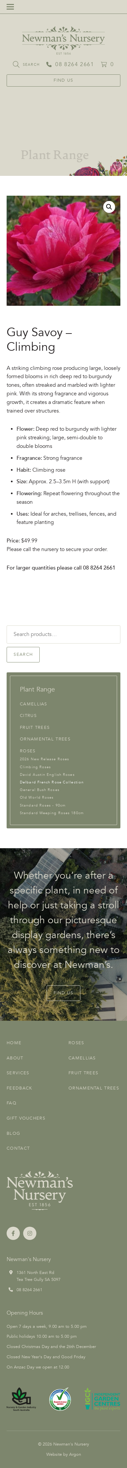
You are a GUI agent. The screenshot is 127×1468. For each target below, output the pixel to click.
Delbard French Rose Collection (52, 782)
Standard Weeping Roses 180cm (52, 813)
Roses (28, 751)
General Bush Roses (40, 790)
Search (23, 654)
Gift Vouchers (26, 1118)
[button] (109, 207)
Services (18, 1073)
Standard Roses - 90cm (42, 805)
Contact (18, 1148)
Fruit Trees (35, 727)
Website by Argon (63, 1454)
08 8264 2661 (29, 1289)
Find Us (63, 80)
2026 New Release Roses (44, 759)
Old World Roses (37, 797)
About (15, 1058)
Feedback (19, 1088)
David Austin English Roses (47, 775)
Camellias (33, 704)
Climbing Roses (35, 767)
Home (14, 1043)
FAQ (12, 1103)
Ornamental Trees (45, 739)
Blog (13, 1133)
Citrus (28, 715)
